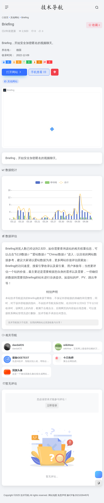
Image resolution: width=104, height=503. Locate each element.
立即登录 (52, 405)
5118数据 (21, 254)
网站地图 (53, 495)
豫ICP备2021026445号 (78, 495)
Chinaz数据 (56, 254)
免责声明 (62, 495)
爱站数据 (38, 254)
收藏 (94, 25)
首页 (6, 17)
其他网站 (14, 17)
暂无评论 (11, 383)
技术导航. (25, 495)
